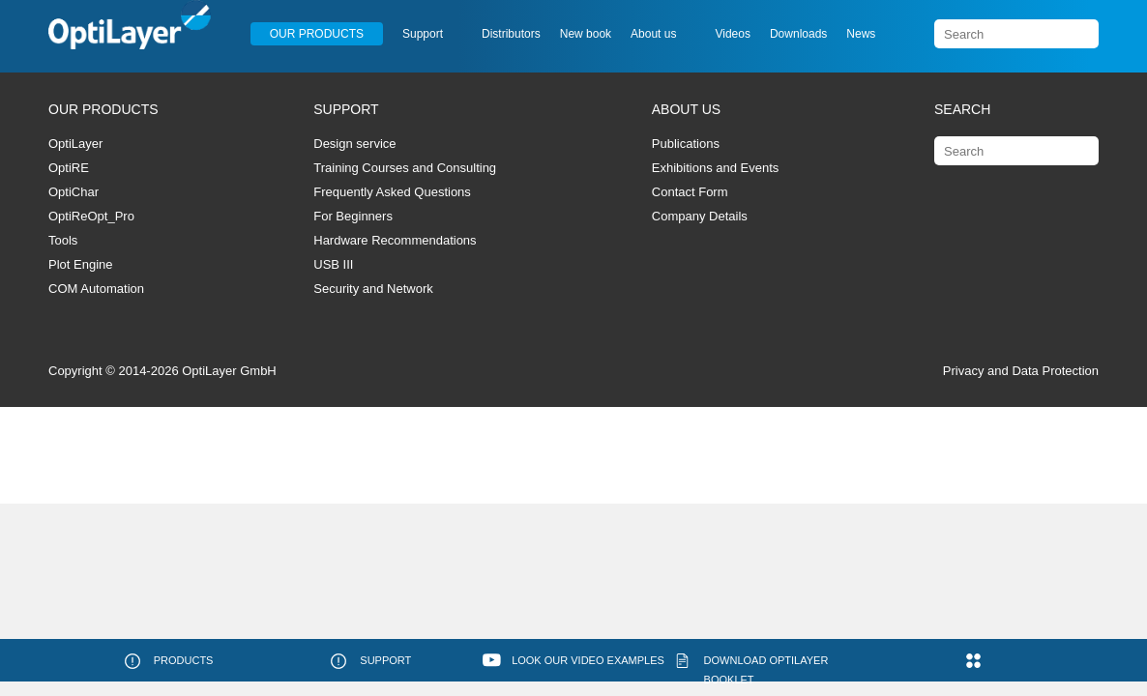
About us (653, 34)
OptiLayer (75, 143)
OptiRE (68, 167)
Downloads (798, 34)
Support (422, 34)
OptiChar (73, 192)
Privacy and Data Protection (1021, 370)
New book (585, 34)
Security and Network (373, 288)
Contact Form (690, 192)
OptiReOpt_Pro (91, 216)
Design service (354, 143)
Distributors (511, 34)
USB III (333, 264)
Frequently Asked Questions (392, 192)
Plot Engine (80, 264)
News (860, 34)
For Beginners (353, 216)
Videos (732, 34)
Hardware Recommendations (394, 240)
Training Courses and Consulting (404, 167)
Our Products (317, 34)
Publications (686, 143)
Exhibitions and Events (715, 167)
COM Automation (96, 288)
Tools (62, 240)
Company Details (700, 216)
